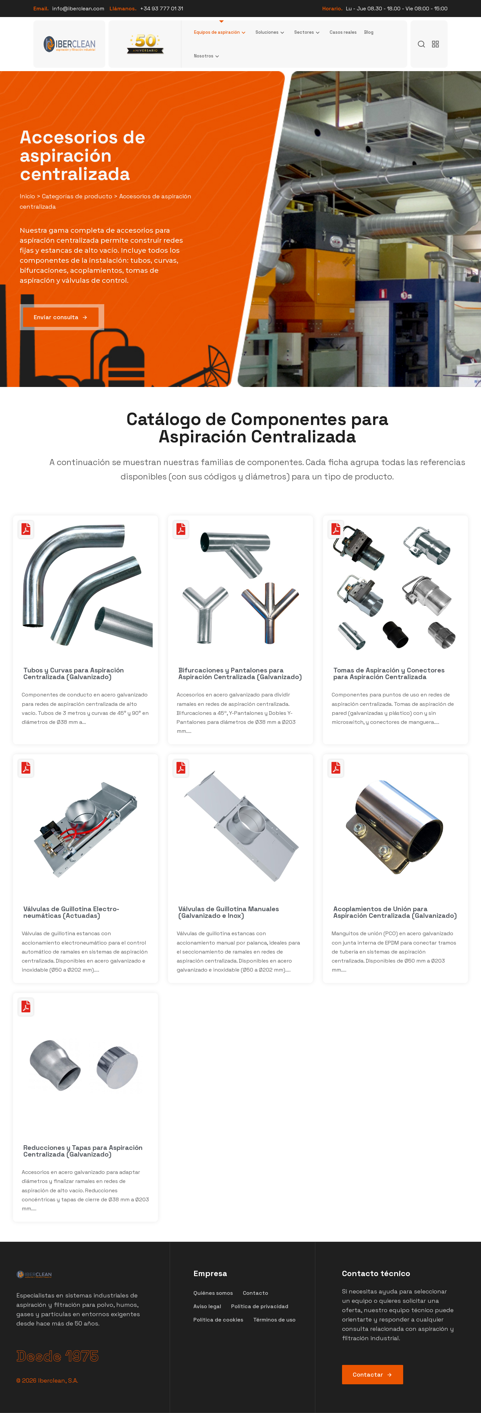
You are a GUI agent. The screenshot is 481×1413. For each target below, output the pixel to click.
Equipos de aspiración (221, 32)
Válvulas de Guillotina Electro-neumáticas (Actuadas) (71, 912)
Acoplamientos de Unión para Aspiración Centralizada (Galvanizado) (395, 912)
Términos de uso (274, 1319)
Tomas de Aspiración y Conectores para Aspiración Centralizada (389, 673)
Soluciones (271, 32)
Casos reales (343, 32)
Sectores (308, 32)
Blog (368, 32)
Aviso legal (207, 1306)
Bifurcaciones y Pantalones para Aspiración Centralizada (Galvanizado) (240, 673)
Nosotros (208, 56)
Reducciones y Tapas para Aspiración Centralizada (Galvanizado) (83, 1151)
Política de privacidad (259, 1306)
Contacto (255, 1292)
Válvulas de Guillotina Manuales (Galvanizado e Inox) (228, 912)
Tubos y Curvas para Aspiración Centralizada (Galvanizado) (73, 673)
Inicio (27, 196)
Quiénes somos (213, 1292)
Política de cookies (218, 1319)
